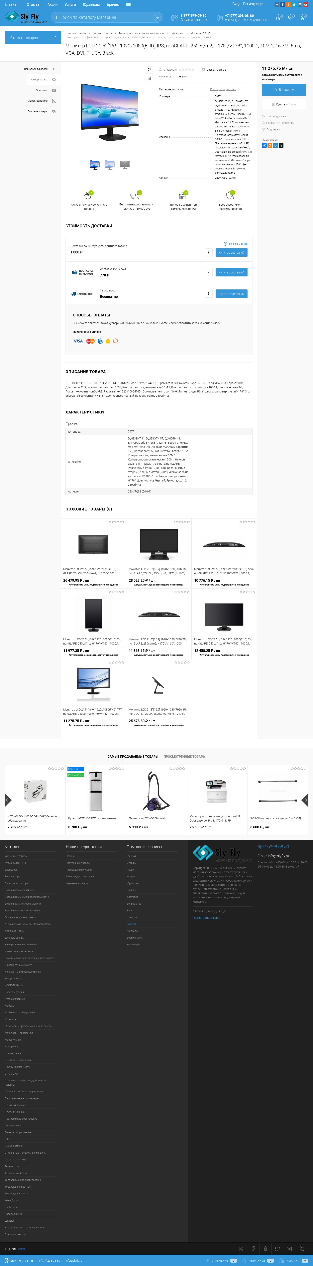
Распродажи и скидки (79, 869)
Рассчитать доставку (278, 122)
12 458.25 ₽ (224, 655)
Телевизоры (12, 1166)
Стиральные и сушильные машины (25, 1152)
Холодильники (13, 1213)
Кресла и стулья (14, 992)
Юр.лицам (91, 4)
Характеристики (42, 101)
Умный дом (11, 1200)
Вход (236, 4)
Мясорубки (11, 1046)
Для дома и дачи (14, 930)
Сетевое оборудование (18, 1132)
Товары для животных (18, 1186)
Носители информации (18, 1060)
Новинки (71, 856)
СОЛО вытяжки (14, 1145)
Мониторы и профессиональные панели (28, 1026)
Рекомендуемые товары (80, 876)
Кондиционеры (13, 978)
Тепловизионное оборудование (23, 1179)
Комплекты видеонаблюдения (23, 971)
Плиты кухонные (15, 1111)
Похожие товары (42, 111)
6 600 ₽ (259, 827)
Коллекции (133, 944)
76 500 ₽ (200, 827)
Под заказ (271, 129)
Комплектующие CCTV (18, 964)
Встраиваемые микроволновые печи (27, 896)
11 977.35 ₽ (93, 655)
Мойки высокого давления (20, 1012)
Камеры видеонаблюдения (21, 944)
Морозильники (13, 1039)
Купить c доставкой (232, 252)
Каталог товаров (33, 37)
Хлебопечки (12, 1207)
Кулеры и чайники (15, 998)
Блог (129, 910)
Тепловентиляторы (16, 1173)
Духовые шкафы (14, 937)
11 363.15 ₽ (159, 655)
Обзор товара (43, 80)
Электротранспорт (16, 1234)
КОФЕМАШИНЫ (14, 985)
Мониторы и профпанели (19, 1032)
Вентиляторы (13, 876)
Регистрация (253, 4)
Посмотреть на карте (206, 917)
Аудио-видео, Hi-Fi (15, 862)
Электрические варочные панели (25, 1227)
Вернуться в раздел (40, 69)
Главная (11, 4)
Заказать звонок (194, 20)
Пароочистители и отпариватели (24, 1091)
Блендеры (11, 869)
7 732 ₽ (17, 827)
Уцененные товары (16, 856)
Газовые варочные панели (20, 917)
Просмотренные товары (185, 757)
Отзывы (33, 4)
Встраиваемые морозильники (23, 903)
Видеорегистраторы (17, 883)
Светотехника (13, 1125)
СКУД (8, 1139)
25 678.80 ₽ (159, 725)
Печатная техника (15, 1105)
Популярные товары (78, 862)
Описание (46, 90)
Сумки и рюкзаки (15, 1159)
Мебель (9, 1005)
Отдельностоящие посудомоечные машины (25, 1082)
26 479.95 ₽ (93, 585)
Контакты (132, 930)
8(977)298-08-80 (49, 1260)
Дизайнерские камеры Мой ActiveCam (28, 924)
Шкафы (9, 1220)
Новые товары (13, 1053)
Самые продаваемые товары (133, 757)
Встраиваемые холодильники (22, 910)
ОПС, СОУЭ (11, 1073)
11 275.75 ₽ (93, 725)
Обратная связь (19, 1260)
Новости (132, 917)
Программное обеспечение (21, 1118)
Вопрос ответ (135, 903)
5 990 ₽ (138, 827)
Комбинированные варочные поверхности (30, 958)
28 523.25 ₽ (159, 585)
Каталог (131, 924)
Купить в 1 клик (283, 104)
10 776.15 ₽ (224, 585)
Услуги (70, 4)
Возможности (135, 937)
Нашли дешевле (274, 116)
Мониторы (11, 1019)
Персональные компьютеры (22, 1098)
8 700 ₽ (77, 827)
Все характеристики (223, 89)
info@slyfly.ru (278, 856)
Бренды (113, 4)
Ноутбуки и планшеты (18, 1066)
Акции (52, 4)
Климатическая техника (19, 951)
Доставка (132, 896)
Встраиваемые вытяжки (19, 890)
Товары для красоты (17, 1193)
